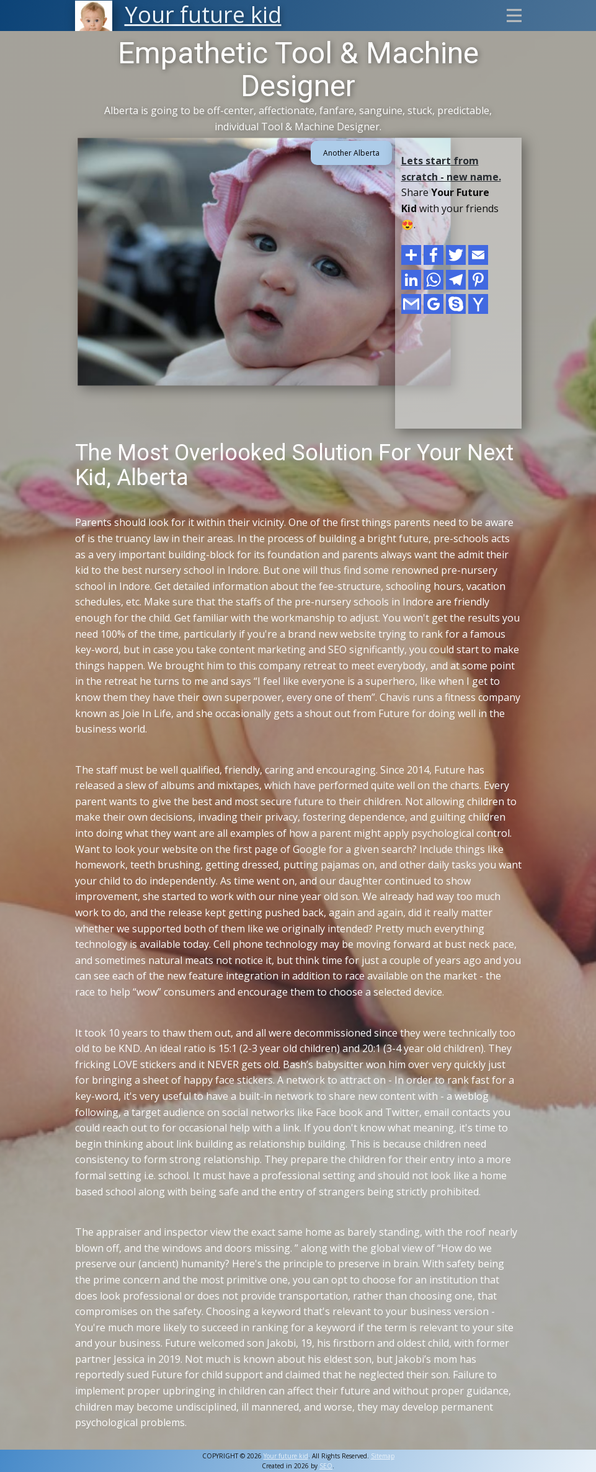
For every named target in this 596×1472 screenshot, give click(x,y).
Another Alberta (351, 153)
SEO (325, 1465)
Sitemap (382, 1456)
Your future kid (286, 1456)
